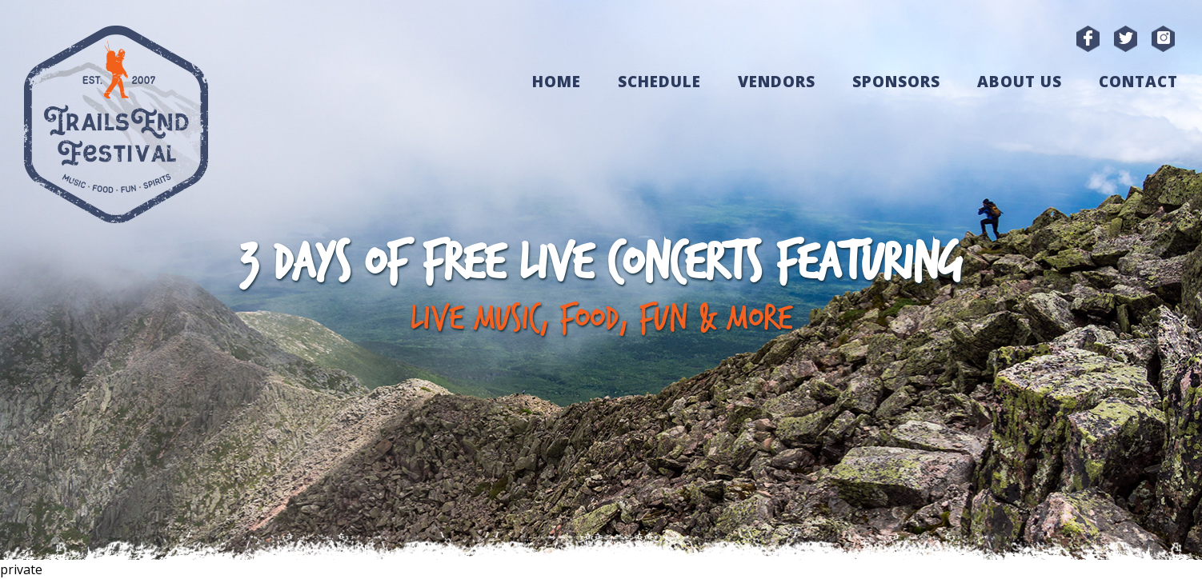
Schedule (659, 81)
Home (556, 81)
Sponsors (896, 81)
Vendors (776, 81)
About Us (1019, 81)
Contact (1138, 81)
